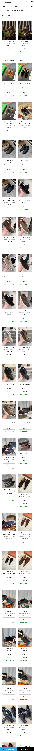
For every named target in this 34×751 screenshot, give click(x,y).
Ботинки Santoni (24, 199)
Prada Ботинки (9, 725)
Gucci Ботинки (9, 41)
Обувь (3, 6)
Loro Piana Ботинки (9, 610)
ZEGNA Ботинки (25, 453)
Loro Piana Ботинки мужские (25, 122)
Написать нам (8, 749)
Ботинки (18, 6)
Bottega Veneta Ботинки (9, 84)
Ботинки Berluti (25, 421)
